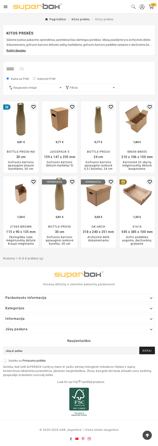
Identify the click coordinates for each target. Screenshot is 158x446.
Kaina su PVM (20, 78)
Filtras (90, 87)
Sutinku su (24, 360)
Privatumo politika (34, 360)
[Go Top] (147, 435)
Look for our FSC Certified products (80, 382)
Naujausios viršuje (38, 87)
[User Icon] (142, 7)
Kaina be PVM (46, 78)
